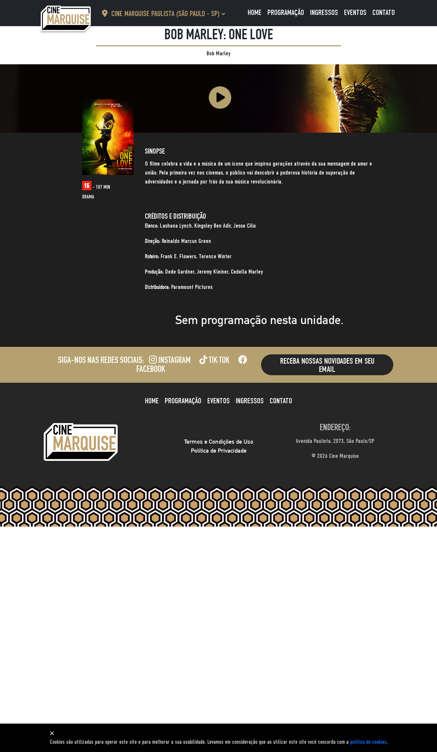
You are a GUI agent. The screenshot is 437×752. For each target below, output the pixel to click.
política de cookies (368, 742)
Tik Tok (214, 361)
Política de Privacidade (219, 450)
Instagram (169, 361)
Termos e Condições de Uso (218, 441)
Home (254, 13)
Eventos (355, 13)
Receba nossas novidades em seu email (327, 365)
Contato (383, 13)
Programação (285, 13)
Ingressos (324, 13)
